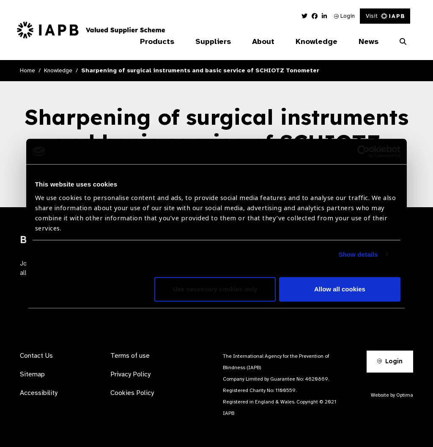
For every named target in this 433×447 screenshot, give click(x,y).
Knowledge (58, 70)
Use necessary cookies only (215, 289)
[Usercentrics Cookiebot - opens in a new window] (363, 151)
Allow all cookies (339, 289)
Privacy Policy (130, 374)
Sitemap (32, 374)
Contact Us (36, 355)
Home (27, 70)
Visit (385, 15)
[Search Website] (403, 42)
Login (344, 15)
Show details (358, 254)
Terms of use (130, 355)
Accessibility (39, 393)
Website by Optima (392, 395)
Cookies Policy (132, 393)
